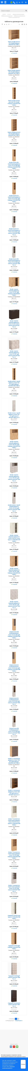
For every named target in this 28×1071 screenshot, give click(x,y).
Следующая (18, 1020)
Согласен (23, 1064)
